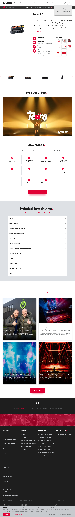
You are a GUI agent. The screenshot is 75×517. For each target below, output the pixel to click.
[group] (72, 76)
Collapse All (47, 213)
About (27, 7)
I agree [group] (6, 514)
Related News (47, 7)
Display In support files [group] (37, 192)
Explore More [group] (37, 390)
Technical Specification (39, 7)
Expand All (28, 213)
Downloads (31, 7)
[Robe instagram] (37, 403)
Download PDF (37, 213)
